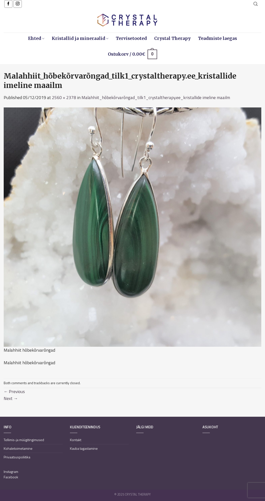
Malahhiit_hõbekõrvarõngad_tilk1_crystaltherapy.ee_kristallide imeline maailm (156, 97)
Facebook (11, 477)
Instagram (11, 471)
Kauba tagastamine (84, 448)
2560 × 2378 (64, 97)
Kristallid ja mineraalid (80, 38)
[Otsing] (255, 4)
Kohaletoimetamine (18, 448)
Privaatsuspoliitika (17, 457)
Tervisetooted (131, 38)
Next (11, 398)
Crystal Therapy (172, 38)
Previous (14, 391)
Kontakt (75, 439)
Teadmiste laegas (217, 38)
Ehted (36, 38)
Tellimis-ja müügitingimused (24, 439)
